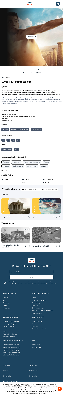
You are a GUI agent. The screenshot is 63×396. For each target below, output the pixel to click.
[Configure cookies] (33, 370)
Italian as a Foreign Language (11, 355)
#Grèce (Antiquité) (18, 166)
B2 (3, 140)
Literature (5, 298)
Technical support (37, 347)
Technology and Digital (9, 324)
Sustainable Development (10, 334)
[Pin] (31, 70)
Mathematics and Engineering (11, 321)
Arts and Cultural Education (39, 329)
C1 (13, 140)
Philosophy (6, 303)
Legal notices (6, 365)
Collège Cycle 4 (7, 150)
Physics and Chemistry (9, 337)
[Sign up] (31, 277)
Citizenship (35, 326)
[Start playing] (31, 37)
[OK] (60, 389)
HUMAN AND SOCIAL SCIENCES (40, 294)
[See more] (4, 105)
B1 (8, 140)
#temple (46, 162)
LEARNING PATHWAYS (38, 317)
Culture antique (36, 129)
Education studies (37, 313)
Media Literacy (36, 303)
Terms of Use (33, 365)
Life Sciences (6, 329)
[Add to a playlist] (23, 217)
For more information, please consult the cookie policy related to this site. (33, 393)
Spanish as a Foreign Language (11, 352)
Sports (4, 331)
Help (33, 341)
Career (34, 324)
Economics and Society (38, 308)
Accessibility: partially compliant (12, 381)
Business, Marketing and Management (42, 310)
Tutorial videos (36, 345)
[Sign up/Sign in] (58, 4)
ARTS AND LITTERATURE (9, 294)
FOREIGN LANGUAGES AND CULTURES (13, 341)
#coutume (6, 162)
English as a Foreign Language (11, 350)
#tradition (44, 166)
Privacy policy (33, 376)
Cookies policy (7, 376)
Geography (35, 305)
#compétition (16, 162)
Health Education (37, 321)
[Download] (38, 71)
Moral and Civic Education (39, 300)
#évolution (6, 166)
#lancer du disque (32, 166)
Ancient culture (7, 308)
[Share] (24, 70)
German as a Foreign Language (11, 347)
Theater (5, 305)
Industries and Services (9, 326)
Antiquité (5, 129)
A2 (18, 140)
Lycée (16, 150)
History (34, 298)
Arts (4, 300)
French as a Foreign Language (11, 345)
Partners (5, 371)
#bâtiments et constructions (32, 162)
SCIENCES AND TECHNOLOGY (10, 317)
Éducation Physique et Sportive (19, 129)
